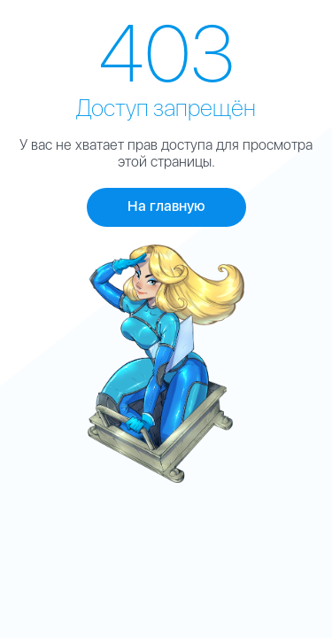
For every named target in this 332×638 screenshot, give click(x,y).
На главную (166, 206)
